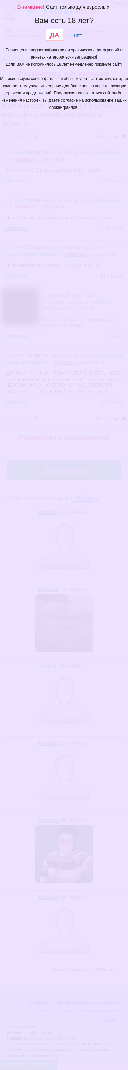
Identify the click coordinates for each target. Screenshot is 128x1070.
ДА (54, 35)
